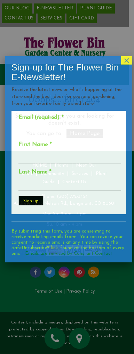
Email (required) (42, 100)
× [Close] (128, 43)
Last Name (36, 155)
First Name (36, 127)
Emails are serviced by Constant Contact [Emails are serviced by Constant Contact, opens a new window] (70, 236)
